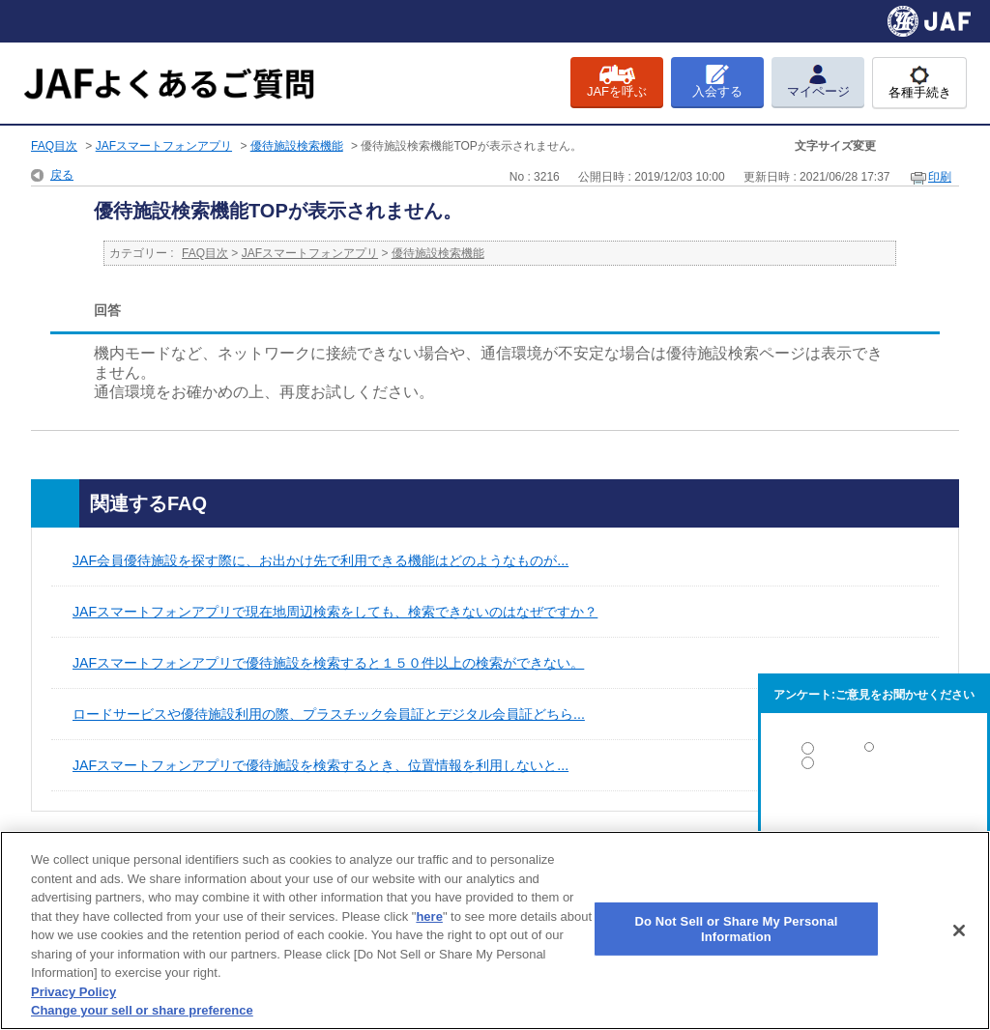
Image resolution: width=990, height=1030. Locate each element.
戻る (61, 175)
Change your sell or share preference (142, 1010)
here (429, 916)
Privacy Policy (73, 992)
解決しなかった (874, 816)
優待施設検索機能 (296, 146)
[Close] (959, 930)
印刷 (939, 177)
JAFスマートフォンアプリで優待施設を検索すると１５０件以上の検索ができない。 (328, 663)
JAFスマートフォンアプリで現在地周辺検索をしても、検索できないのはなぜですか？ (335, 611)
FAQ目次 (54, 146)
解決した (874, 752)
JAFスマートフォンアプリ (164, 146)
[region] (495, 930)
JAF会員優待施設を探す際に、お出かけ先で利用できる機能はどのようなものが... (320, 560)
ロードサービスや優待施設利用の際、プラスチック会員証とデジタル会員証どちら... (329, 714)
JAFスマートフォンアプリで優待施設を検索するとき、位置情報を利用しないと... (320, 765)
